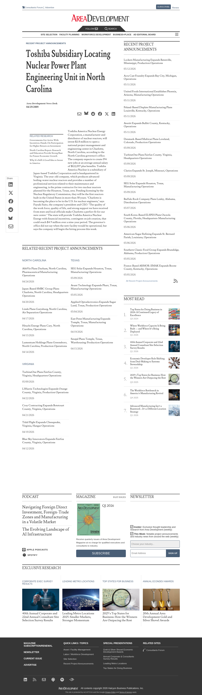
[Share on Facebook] (12, 201)
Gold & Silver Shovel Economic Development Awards (118, 650)
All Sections (177, 34)
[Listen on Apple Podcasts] (47, 549)
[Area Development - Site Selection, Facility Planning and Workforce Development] (101, 18)
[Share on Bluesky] (12, 218)
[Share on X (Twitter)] (12, 193)
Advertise (49, 8)
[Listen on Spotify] (47, 555)
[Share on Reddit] (12, 210)
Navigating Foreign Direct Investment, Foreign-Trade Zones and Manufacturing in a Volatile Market (45, 514)
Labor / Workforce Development (78, 654)
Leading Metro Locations (115, 663)
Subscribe (163, 7)
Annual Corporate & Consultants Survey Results (118, 657)
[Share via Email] (12, 226)
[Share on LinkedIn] (12, 184)
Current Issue (33, 658)
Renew (175, 8)
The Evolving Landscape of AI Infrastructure (45, 532)
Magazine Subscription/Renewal (38, 644)
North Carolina (34, 260)
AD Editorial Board (144, 34)
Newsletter (31, 652)
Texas (75, 260)
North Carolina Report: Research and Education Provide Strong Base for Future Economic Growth (46, 153)
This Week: (154, 535)
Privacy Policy (110, 692)
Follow (92, 28)
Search (111, 28)
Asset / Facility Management (76, 649)
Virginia (28, 364)
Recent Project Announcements (46, 43)
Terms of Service (125, 692)
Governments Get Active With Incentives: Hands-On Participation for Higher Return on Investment (46, 143)
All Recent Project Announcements (142, 281)
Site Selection (70, 659)
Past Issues (119, 497)
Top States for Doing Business (117, 668)
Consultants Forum (34, 7)
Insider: (153, 528)
